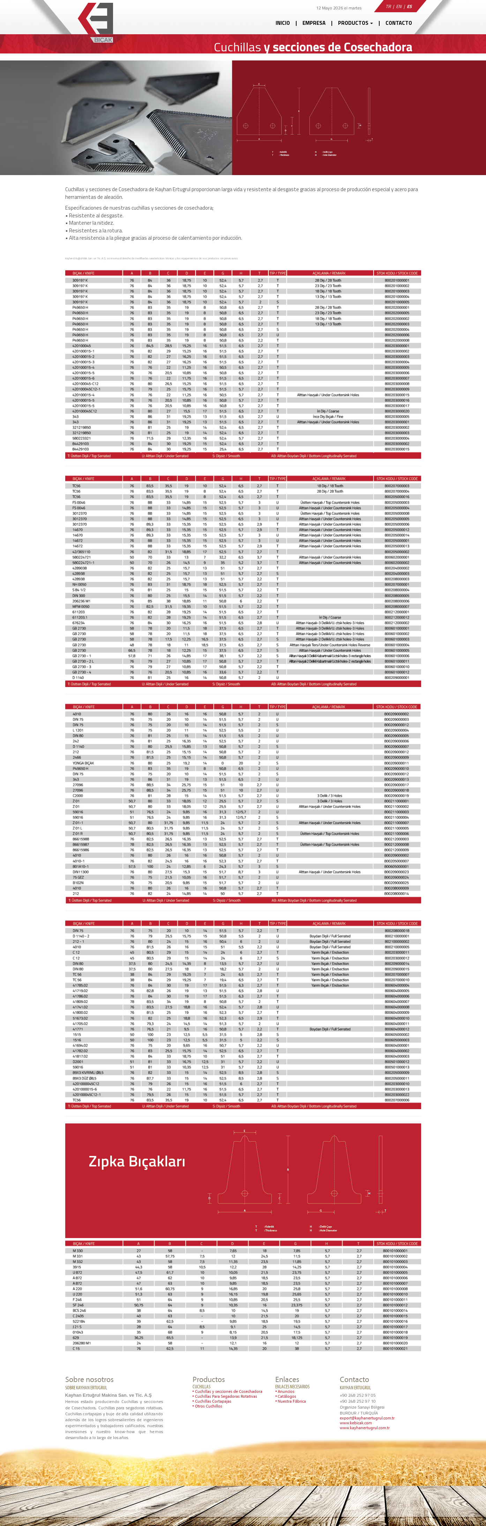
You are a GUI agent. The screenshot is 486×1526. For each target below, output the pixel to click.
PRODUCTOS (355, 23)
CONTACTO (399, 23)
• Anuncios (284, 1392)
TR (388, 6)
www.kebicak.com (356, 1423)
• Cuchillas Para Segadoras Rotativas (225, 1397)
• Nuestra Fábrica (290, 1402)
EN (399, 6)
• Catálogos (285, 1397)
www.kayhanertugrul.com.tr (365, 1428)
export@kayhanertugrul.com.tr (367, 1418)
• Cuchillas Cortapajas (212, 1402)
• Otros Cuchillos (207, 1406)
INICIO (283, 23)
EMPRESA (314, 23)
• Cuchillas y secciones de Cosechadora (227, 1392)
